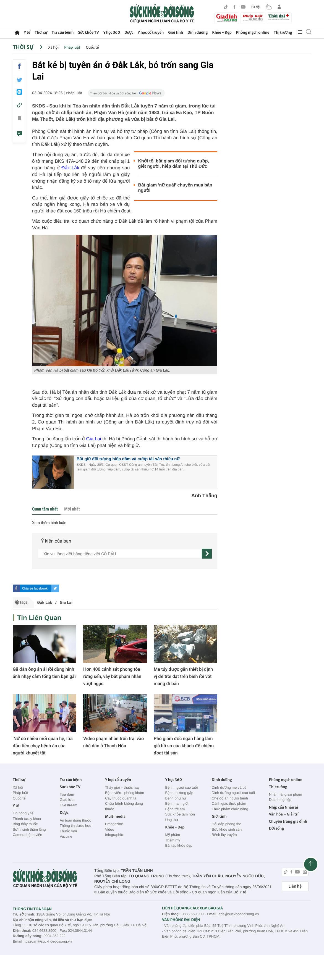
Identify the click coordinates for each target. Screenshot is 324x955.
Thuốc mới (68, 831)
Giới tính (175, 32)
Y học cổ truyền (151, 32)
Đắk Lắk (70, 167)
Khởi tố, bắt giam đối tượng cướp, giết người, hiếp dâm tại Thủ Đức (173, 164)
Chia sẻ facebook (35, 588)
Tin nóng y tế (23, 813)
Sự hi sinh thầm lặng (29, 829)
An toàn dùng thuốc (75, 820)
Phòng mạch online (252, 32)
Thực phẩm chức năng (230, 809)
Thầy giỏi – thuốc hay (122, 787)
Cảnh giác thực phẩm (229, 803)
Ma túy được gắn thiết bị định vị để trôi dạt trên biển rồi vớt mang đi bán (183, 676)
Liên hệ (295, 886)
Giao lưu (67, 800)
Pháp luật (72, 47)
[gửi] (207, 554)
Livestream (68, 805)
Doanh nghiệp (280, 800)
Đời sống (276, 828)
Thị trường (283, 32)
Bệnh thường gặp (179, 793)
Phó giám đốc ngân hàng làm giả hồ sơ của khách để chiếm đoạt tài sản (184, 746)
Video (109, 829)
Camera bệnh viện (27, 835)
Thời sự (41, 32)
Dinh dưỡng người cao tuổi (233, 793)
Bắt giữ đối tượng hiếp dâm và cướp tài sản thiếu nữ (128, 459)
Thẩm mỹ (172, 840)
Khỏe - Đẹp (222, 32)
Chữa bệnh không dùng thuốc (124, 806)
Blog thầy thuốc (25, 824)
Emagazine (114, 824)
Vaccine (66, 836)
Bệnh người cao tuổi (181, 787)
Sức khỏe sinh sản (227, 829)
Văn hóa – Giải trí (284, 814)
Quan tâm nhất (45, 509)
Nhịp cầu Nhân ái (283, 807)
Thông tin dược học (75, 826)
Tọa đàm (67, 794)
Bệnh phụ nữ (175, 798)
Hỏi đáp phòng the (226, 824)
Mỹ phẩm (172, 835)
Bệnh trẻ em (175, 809)
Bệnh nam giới (176, 803)
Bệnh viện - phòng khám (124, 793)
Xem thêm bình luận (49, 523)
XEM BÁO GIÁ (211, 908)
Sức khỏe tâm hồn (180, 814)
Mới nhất (72, 509)
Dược (128, 32)
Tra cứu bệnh (63, 32)
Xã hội (53, 47)
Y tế (27, 32)
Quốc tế (92, 47)
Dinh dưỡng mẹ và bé (229, 787)
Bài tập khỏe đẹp (178, 845)
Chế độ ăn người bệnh (230, 798)
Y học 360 (111, 32)
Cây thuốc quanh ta (120, 798)
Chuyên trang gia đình (288, 821)
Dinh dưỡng (197, 32)
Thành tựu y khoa (27, 819)
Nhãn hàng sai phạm (285, 794)
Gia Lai (94, 438)
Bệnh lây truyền (224, 835)
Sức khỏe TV (88, 32)
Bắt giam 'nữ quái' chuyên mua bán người (175, 188)
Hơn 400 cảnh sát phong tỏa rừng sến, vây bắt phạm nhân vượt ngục (112, 676)
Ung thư (171, 820)
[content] (120, 554)
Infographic (114, 835)
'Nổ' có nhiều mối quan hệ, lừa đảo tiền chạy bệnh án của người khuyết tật (43, 746)
